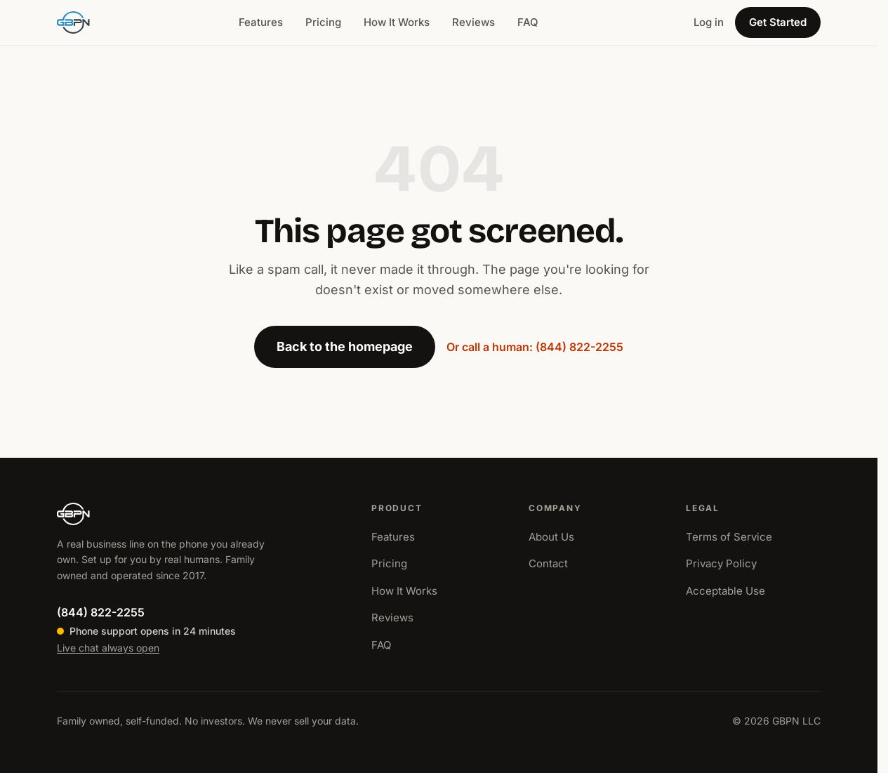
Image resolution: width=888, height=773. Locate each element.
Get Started (778, 22)
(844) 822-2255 (101, 612)
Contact (548, 563)
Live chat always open (108, 648)
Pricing (323, 22)
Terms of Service (729, 536)
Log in (709, 22)
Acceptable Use (725, 590)
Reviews (473, 22)
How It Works (397, 22)
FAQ (527, 22)
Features (261, 22)
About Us (551, 536)
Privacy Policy (721, 563)
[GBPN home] (73, 22)
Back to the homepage (345, 346)
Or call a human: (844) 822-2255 (534, 347)
